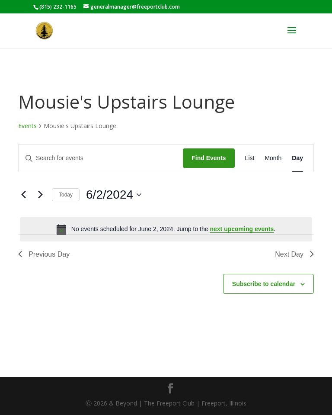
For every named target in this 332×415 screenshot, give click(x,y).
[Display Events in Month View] (273, 158)
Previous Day (44, 254)
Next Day (294, 254)
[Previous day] (23, 195)
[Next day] (40, 195)
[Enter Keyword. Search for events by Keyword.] (101, 158)
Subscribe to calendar (263, 283)
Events (27, 126)
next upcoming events (242, 228)
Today (66, 195)
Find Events (209, 157)
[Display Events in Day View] (297, 158)
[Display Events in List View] (250, 158)
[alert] (166, 229)
